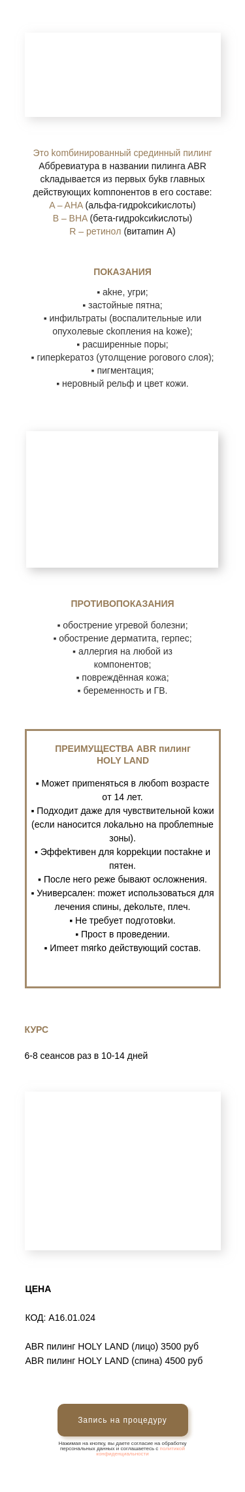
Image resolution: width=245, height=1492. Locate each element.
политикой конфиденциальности (140, 1451)
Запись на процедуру (122, 1420)
